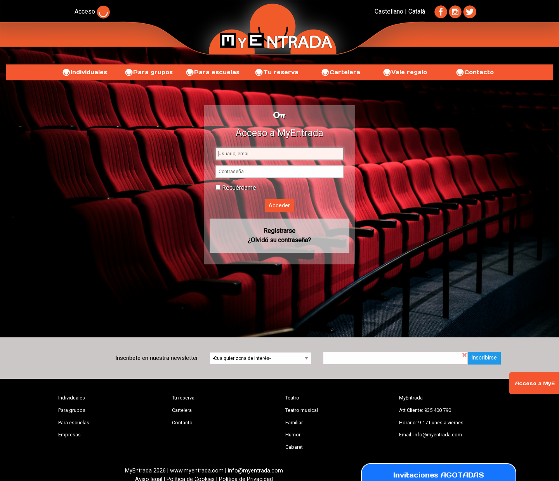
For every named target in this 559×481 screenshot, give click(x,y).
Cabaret (294, 447)
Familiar (294, 422)
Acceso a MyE (535, 383)
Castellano (389, 11)
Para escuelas (212, 72)
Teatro (292, 398)
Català (416, 11)
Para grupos (148, 72)
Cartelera (340, 72)
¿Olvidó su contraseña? (279, 240)
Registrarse (279, 230)
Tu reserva (276, 72)
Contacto (474, 72)
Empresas (69, 435)
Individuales (84, 72)
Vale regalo (404, 72)
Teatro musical (301, 410)
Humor (292, 435)
